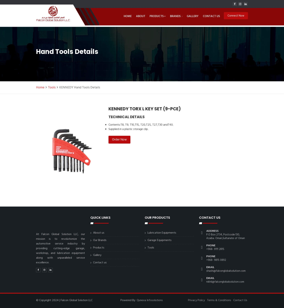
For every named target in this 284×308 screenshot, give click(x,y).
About (140, 16)
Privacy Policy (196, 300)
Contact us (211, 16)
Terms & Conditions (219, 300)
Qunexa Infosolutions (150, 300)
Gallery (193, 16)
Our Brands (99, 240)
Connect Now (235, 16)
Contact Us (240, 300)
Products (158, 16)
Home (128, 16)
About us (98, 233)
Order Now (119, 139)
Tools (52, 87)
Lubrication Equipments (161, 233)
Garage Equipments (159, 240)
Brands (176, 16)
